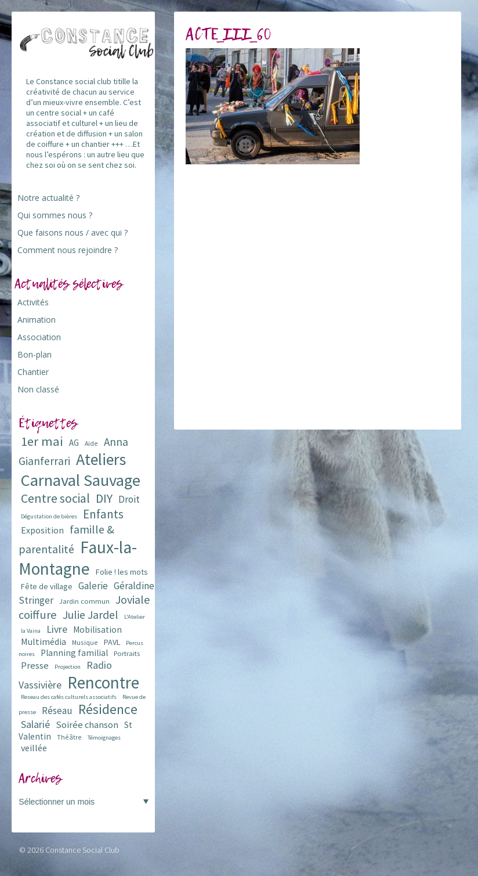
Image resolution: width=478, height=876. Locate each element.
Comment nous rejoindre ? (67, 249)
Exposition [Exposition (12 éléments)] (42, 530)
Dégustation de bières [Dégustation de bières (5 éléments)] (49, 516)
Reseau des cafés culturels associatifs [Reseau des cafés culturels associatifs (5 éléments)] (69, 697)
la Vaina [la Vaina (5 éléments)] (31, 631)
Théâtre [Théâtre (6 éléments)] (69, 737)
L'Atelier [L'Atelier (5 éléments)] (134, 617)
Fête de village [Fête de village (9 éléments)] (47, 586)
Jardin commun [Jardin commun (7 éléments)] (84, 601)
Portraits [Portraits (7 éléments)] (127, 653)
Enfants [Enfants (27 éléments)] (103, 514)
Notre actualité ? (48, 197)
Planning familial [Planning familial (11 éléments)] (74, 652)
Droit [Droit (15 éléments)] (129, 499)
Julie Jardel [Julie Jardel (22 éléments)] (90, 614)
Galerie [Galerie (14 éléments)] (93, 585)
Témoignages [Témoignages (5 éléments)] (104, 737)
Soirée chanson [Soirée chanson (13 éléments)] (87, 725)
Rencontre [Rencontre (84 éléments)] (103, 682)
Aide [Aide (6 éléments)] (91, 443)
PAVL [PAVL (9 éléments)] (112, 642)
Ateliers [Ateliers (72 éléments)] (101, 459)
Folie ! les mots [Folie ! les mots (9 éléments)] (122, 572)
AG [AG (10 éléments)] (74, 442)
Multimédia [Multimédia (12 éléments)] (43, 641)
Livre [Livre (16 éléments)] (56, 629)
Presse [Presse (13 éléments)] (35, 665)
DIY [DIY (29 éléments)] (104, 498)
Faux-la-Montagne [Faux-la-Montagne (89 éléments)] (78, 557)
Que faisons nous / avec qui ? (72, 232)
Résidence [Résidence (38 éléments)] (107, 709)
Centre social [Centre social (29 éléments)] (55, 498)
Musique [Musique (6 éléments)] (85, 642)
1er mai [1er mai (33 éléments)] (42, 441)
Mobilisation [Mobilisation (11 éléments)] (97, 629)
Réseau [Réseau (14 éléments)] (57, 710)
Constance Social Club (82, 850)
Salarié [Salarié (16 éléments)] (35, 724)
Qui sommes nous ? (54, 215)
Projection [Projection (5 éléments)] (68, 666)
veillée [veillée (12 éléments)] (34, 748)
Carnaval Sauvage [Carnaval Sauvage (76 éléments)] (80, 480)
